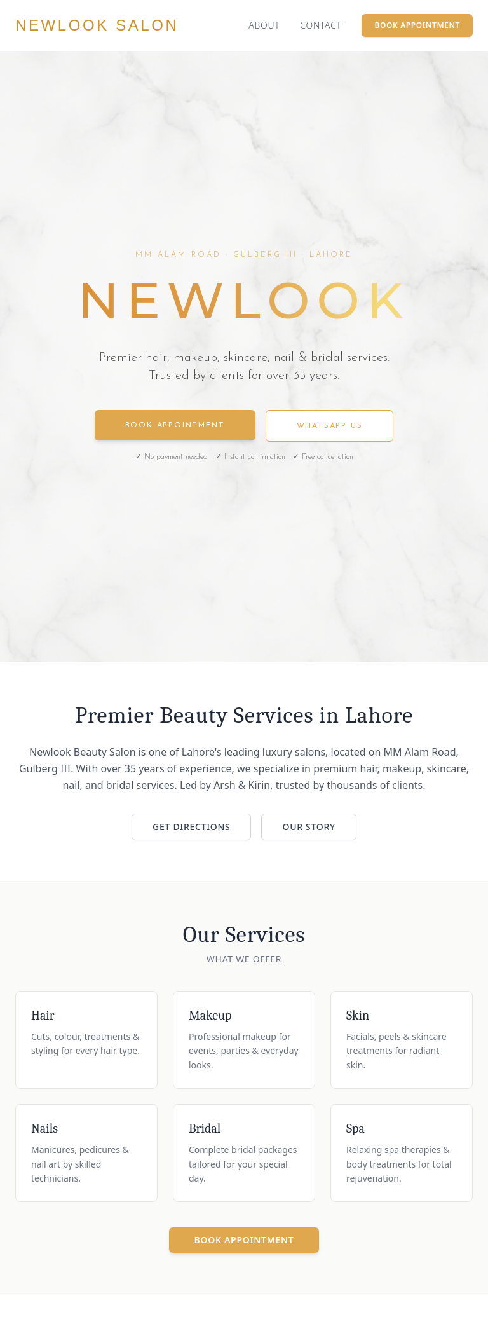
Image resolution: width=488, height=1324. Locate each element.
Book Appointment (417, 25)
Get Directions (191, 827)
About (264, 25)
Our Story (308, 827)
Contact (320, 25)
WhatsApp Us (330, 426)
